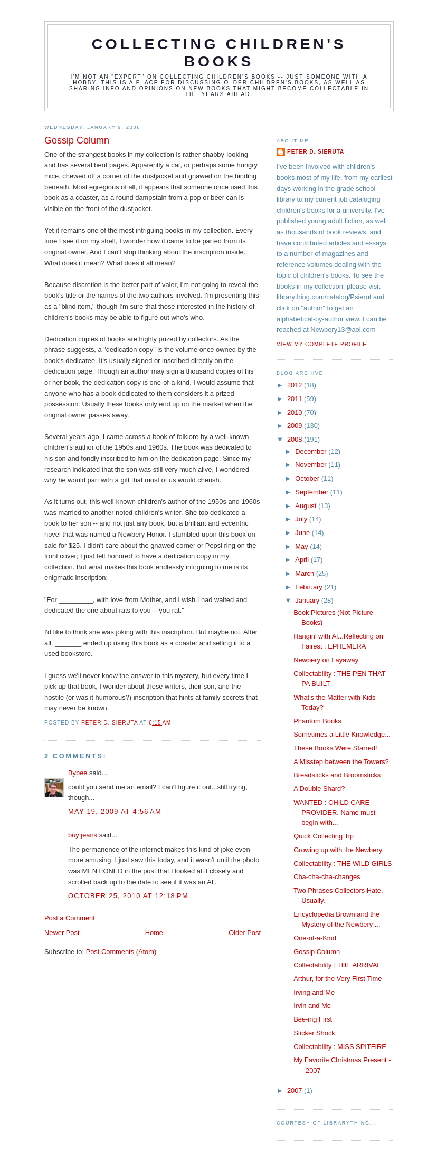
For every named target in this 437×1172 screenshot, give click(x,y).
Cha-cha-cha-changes (326, 877)
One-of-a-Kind (314, 938)
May (302, 546)
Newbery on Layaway (325, 660)
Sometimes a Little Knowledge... (342, 734)
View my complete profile (322, 344)
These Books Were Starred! (335, 748)
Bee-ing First (312, 1019)
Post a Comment (69, 918)
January (308, 600)
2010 (295, 412)
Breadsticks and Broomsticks (337, 775)
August (306, 506)
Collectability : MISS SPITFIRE (339, 1047)
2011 (295, 399)
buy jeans (82, 835)
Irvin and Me (312, 1005)
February (309, 587)
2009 (295, 426)
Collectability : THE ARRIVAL (337, 965)
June (303, 533)
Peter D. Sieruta (315, 152)
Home (154, 933)
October (308, 478)
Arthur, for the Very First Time (337, 979)
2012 (295, 385)
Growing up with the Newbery (337, 850)
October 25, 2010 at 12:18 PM (128, 896)
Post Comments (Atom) (121, 952)
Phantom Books (317, 721)
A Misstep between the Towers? (341, 762)
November (311, 465)
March (305, 573)
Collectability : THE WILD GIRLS (342, 864)
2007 (295, 1090)
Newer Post (61, 933)
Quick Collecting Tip (323, 836)
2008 (295, 439)
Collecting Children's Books (219, 52)
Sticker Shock (314, 1033)
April (302, 560)
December (311, 451)
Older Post (245, 933)
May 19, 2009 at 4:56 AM (115, 811)
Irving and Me (314, 992)
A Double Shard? (319, 789)
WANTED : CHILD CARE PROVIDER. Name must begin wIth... (334, 812)
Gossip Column (316, 952)
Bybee (77, 773)
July (302, 519)
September (312, 492)
